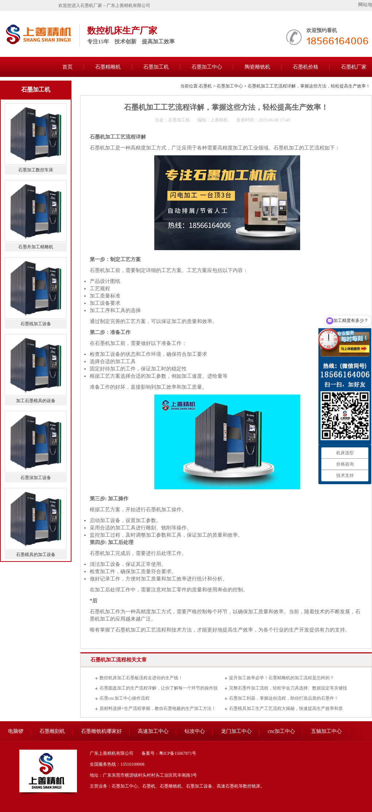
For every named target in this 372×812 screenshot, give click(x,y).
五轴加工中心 (326, 731)
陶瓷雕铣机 (257, 67)
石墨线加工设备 (35, 323)
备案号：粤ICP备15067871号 (169, 753)
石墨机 (205, 86)
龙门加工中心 (236, 731)
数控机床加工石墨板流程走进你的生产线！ (141, 677)
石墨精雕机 (108, 67)
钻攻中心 (195, 731)
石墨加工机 (156, 67)
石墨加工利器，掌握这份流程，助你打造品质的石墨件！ (283, 698)
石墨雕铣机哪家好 (101, 731)
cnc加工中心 (281, 731)
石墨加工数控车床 (35, 169)
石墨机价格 (305, 67)
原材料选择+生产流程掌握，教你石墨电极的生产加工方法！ (158, 708)
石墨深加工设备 (35, 477)
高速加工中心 (153, 731)
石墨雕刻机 (52, 731)
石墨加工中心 (206, 67)
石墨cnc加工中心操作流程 (125, 698)
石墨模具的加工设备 (35, 554)
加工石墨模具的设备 (35, 400)
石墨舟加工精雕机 (35, 246)
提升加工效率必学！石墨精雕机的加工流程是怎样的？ (281, 677)
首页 (67, 67)
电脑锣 (15, 731)
